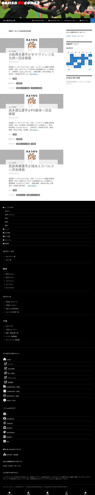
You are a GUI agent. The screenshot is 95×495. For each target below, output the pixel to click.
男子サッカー (10, 274)
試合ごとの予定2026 (12, 308)
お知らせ (7, 211)
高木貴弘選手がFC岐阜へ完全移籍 (30, 112)
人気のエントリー (11, 329)
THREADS (8, 423)
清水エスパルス (21, 195)
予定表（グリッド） (12, 302)
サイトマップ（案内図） (13, 340)
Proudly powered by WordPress (34, 486)
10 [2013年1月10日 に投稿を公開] (79, 58)
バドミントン (10, 281)
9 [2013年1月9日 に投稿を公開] (75, 58)
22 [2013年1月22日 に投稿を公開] (72, 64)
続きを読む (34, 74)
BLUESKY (7, 428)
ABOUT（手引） (84, 20)
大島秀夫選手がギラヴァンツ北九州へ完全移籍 (31, 56)
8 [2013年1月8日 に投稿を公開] (71, 58)
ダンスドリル (10, 287)
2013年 (74, 36)
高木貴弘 (19, 139)
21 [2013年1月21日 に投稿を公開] (68, 64)
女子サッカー (10, 277)
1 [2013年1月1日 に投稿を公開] (71, 55)
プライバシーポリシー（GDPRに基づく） (14, 486)
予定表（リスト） (11, 305)
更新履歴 (6, 243)
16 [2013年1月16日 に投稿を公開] (75, 61)
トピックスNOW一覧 (12, 312)
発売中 (6, 218)
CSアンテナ (9, 326)
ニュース (6, 229)
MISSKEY (7, 437)
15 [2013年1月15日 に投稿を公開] (72, 61)
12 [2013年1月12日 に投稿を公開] (86, 58)
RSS (6, 442)
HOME (68, 36)
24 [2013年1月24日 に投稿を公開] (79, 64)
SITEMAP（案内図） (11, 455)
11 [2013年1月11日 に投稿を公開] (83, 58)
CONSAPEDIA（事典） (38, 20)
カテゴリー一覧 (10, 256)
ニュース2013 (12, 51)
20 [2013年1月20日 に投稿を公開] (90, 61)
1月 (79, 36)
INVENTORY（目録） (70, 20)
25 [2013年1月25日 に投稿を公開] (83, 64)
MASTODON (8, 432)
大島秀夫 (19, 83)
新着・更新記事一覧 (12, 333)
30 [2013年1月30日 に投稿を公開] (75, 66)
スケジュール (7, 240)
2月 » (90, 69)
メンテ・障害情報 (11, 336)
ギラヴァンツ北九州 (36, 88)
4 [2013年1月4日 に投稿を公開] (82, 55)
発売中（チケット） (10, 214)
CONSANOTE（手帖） (54, 20)
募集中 (6, 225)
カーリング (9, 284)
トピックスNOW (8, 207)
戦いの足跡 (6, 236)
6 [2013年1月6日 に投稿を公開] (90, 55)
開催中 (6, 222)
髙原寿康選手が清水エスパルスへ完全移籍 (31, 167)
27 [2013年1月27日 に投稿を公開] (90, 64)
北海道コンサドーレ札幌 (23, 88)
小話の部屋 (6, 232)
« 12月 (68, 69)
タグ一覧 (8, 260)
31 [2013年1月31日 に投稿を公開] (79, 66)
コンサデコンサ (9, 20)
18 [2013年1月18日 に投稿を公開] (83, 61)
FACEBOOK (8, 419)
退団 (15, 78)
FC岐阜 (33, 143)
